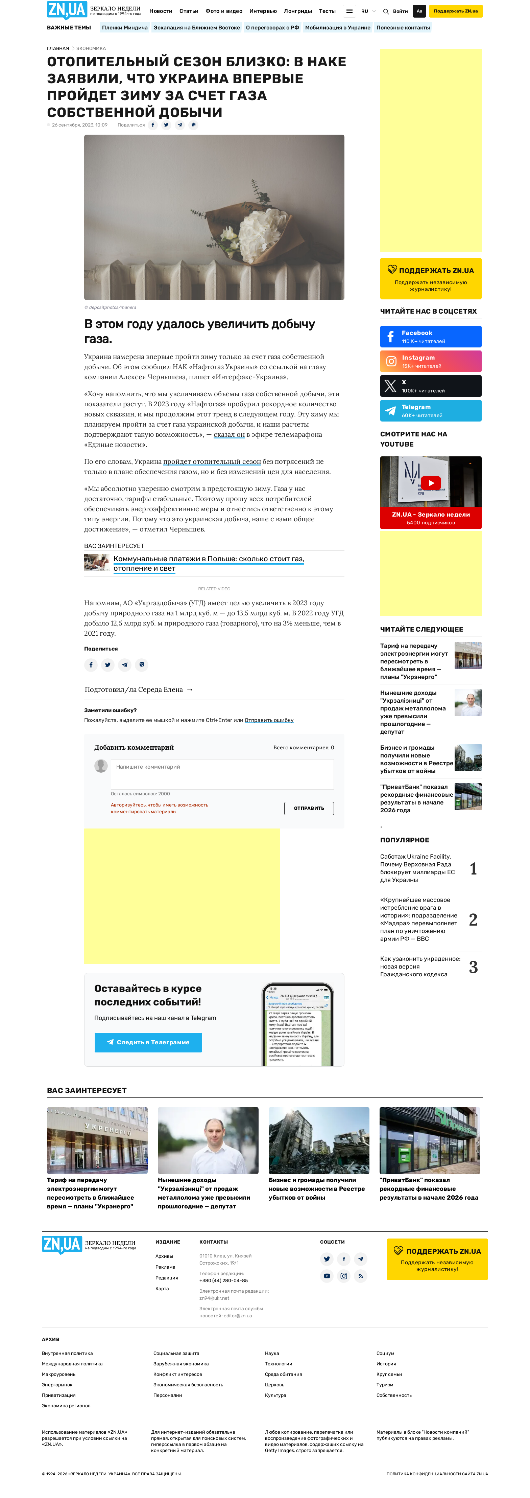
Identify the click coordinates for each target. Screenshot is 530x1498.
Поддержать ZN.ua (456, 11)
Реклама (165, 1267)
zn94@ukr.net (214, 1298)
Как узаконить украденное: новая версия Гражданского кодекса (420, 966)
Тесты (327, 11)
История (386, 1364)
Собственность (394, 1395)
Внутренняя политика (67, 1353)
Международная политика (72, 1364)
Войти (400, 11)
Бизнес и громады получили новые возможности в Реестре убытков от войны (416, 759)
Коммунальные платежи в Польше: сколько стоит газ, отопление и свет (209, 563)
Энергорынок (57, 1385)
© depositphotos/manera (110, 307)
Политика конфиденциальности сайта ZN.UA (437, 1474)
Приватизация (59, 1395)
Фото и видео (224, 11)
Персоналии (167, 1395)
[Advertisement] (182, 896)
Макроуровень (58, 1374)
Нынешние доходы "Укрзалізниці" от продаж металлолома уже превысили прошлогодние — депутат (413, 712)
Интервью (263, 11)
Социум (385, 1353)
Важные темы (69, 27)
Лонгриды (298, 11)
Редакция (166, 1278)
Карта (162, 1289)
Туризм (385, 1385)
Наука (272, 1353)
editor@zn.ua (238, 1316)
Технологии (278, 1364)
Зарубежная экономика (181, 1364)
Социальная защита (176, 1353)
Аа (420, 11)
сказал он (229, 434)
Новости (160, 11)
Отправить (309, 808)
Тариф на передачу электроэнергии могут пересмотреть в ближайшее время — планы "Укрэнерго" (414, 661)
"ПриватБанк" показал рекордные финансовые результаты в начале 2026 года (416, 798)
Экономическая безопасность (188, 1385)
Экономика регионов (66, 1406)
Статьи (188, 11)
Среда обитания (283, 1374)
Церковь (274, 1385)
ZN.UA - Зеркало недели (431, 514)
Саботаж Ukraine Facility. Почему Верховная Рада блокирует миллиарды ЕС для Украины (417, 868)
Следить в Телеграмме (148, 1042)
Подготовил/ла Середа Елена (134, 689)
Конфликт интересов (177, 1374)
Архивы (164, 1256)
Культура (275, 1395)
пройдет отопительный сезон (212, 461)
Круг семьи (389, 1374)
